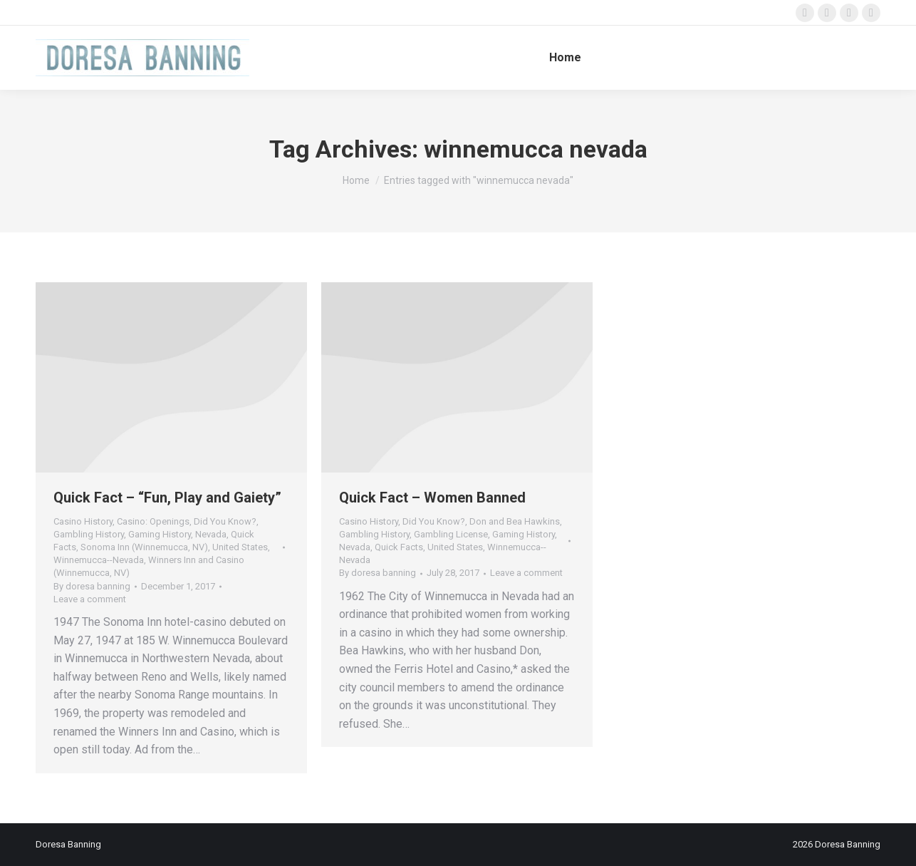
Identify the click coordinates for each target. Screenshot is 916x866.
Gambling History (88, 534)
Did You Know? (225, 521)
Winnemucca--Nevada (98, 560)
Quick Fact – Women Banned (432, 497)
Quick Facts (399, 547)
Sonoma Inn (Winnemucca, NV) (144, 547)
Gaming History (159, 534)
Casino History (83, 521)
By (91, 586)
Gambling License (451, 534)
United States (240, 547)
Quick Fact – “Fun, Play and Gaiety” (167, 497)
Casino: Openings (153, 521)
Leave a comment (89, 599)
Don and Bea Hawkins (514, 521)
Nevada (211, 534)
